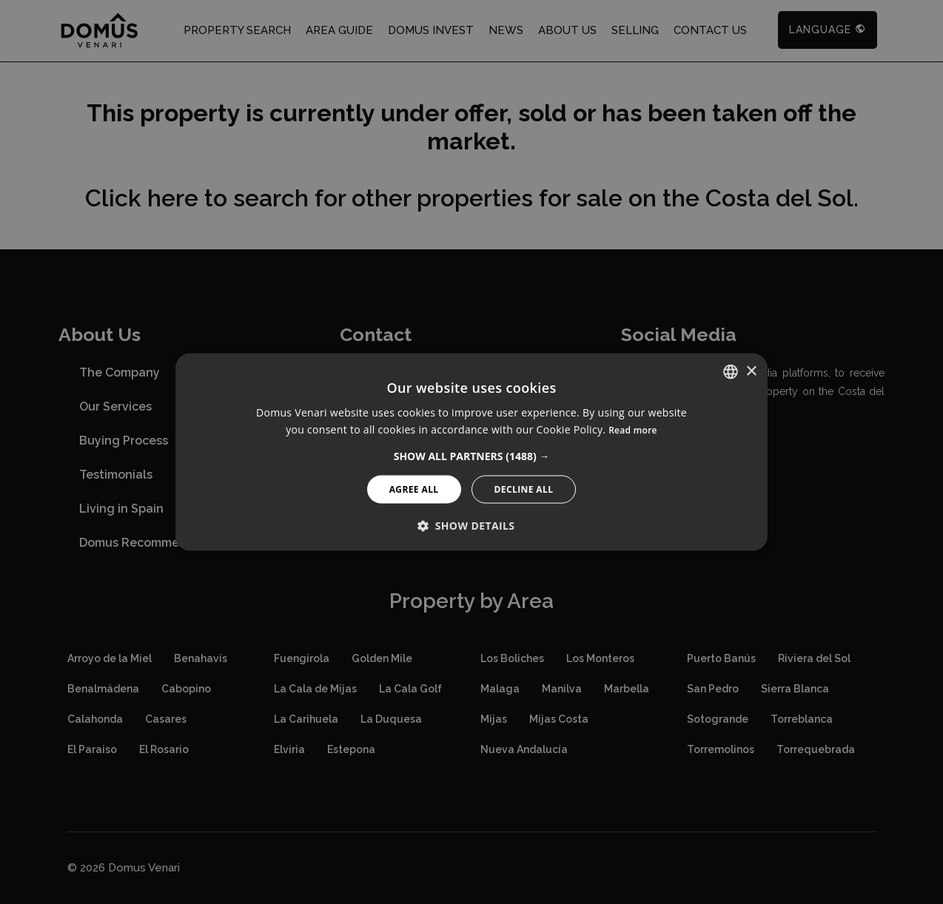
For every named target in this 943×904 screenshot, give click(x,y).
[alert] (471, 452)
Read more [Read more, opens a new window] (632, 430)
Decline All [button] (524, 488)
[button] (472, 455)
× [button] (750, 371)
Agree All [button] (414, 488)
